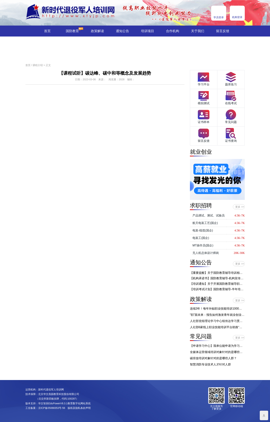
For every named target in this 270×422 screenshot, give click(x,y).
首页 (47, 31)
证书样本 (204, 116)
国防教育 (72, 31)
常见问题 (231, 116)
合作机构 (172, 31)
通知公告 (122, 31)
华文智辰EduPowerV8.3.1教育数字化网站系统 (64, 403)
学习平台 (204, 78)
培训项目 (147, 31)
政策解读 (97, 31)
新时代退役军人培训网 (51, 389)
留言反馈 (222, 31)
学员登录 (219, 17)
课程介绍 (38, 65)
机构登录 (237, 17)
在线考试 (231, 97)
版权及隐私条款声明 (79, 407)
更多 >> (239, 206)
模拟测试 (204, 97)
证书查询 (231, 134)
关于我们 (197, 31)
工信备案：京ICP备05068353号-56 (45, 407)
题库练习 (231, 78)
